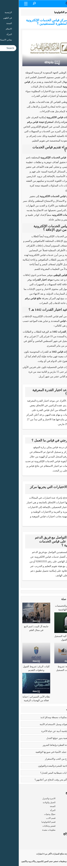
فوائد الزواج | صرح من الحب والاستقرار (45, 759)
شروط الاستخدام (57, 843)
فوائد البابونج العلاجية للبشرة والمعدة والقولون (41, 766)
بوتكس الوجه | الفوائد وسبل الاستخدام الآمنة (42, 724)
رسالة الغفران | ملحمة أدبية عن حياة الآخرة (43, 731)
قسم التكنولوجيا (43, 12)
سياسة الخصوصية (57, 847)
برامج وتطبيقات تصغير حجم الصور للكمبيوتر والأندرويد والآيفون (33, 861)
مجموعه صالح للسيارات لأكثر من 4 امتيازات (41, 854)
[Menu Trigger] (7, 3)
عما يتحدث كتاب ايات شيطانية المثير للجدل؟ (43, 773)
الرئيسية (58, 12)
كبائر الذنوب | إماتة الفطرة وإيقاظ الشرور (44, 745)
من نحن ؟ (61, 839)
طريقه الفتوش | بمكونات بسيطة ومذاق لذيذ (43, 717)
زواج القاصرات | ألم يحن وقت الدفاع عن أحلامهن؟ (40, 779)
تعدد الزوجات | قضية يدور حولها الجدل (46, 738)
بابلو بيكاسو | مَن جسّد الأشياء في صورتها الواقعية (40, 752)
